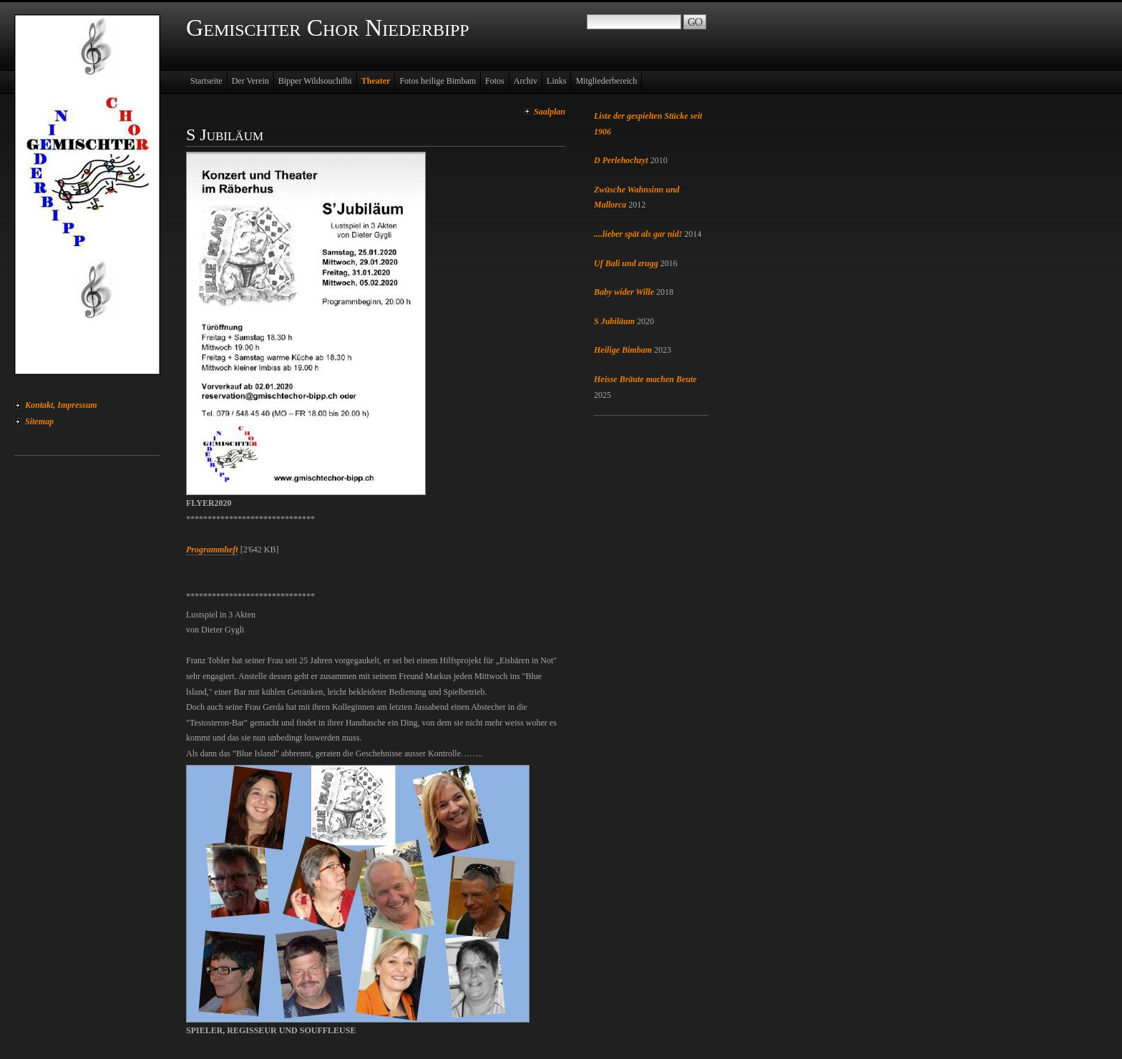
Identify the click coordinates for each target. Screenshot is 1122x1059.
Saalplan (549, 112)
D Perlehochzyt (621, 160)
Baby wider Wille (624, 292)
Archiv (525, 81)
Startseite (206, 81)
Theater (376, 81)
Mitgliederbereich (606, 81)
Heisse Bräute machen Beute (645, 379)
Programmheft (212, 550)
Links (556, 81)
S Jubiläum (614, 321)
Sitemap (39, 421)
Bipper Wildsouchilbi (315, 81)
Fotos (494, 81)
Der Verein (250, 81)
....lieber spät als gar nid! (638, 234)
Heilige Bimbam (623, 350)
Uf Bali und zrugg (626, 263)
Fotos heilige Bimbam (437, 81)
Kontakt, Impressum (61, 405)
